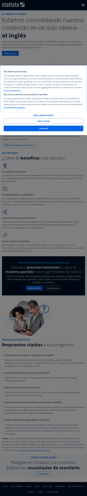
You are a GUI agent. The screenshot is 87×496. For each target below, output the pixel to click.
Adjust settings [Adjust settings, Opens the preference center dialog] (43, 121)
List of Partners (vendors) (14, 107)
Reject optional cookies (43, 115)
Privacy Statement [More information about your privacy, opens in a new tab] (12, 90)
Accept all (43, 128)
